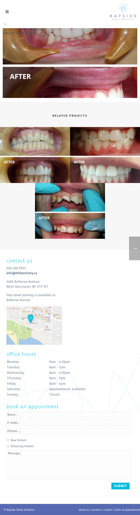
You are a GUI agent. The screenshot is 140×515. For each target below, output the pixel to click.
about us (84, 509)
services (96, 509)
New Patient (18, 440)
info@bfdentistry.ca (21, 273)
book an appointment (127, 509)
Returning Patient (22, 446)
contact (108, 509)
